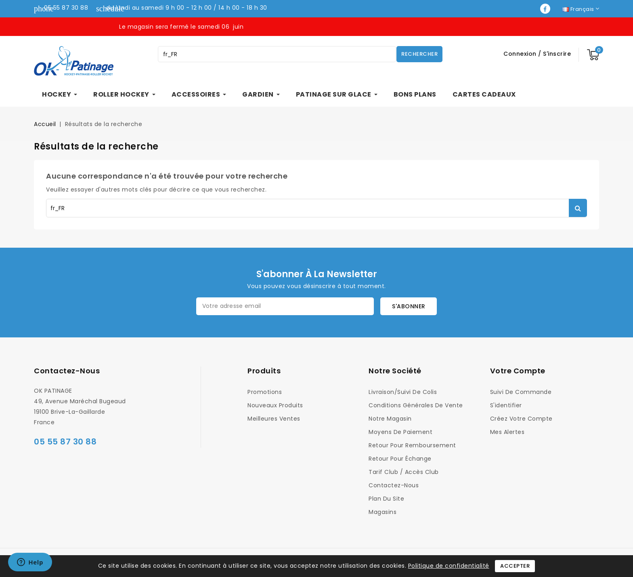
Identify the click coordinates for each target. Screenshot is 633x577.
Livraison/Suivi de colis (403, 392)
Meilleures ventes (273, 419)
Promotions (264, 392)
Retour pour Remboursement (412, 445)
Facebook (546, 9)
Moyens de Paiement (400, 432)
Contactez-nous (67, 371)
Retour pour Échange (400, 459)
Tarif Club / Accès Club (404, 472)
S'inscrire (557, 54)
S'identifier (506, 405)
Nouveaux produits (275, 405)
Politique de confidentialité (448, 566)
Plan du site (386, 499)
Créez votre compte (521, 419)
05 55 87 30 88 (66, 8)
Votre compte (517, 371)
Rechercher (419, 54)
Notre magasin (390, 419)
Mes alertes (507, 432)
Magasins (382, 512)
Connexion (520, 54)
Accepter (515, 566)
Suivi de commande (521, 392)
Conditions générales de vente (416, 405)
